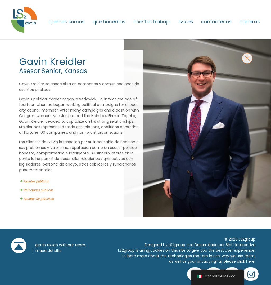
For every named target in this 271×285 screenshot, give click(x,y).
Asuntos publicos (36, 181)
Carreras (250, 22)
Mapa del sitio (48, 250)
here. (250, 261)
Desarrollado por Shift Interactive (225, 244)
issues (185, 22)
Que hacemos (109, 22)
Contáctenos (216, 22)
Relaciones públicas (38, 190)
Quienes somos (66, 22)
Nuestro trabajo (151, 22)
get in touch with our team (60, 245)
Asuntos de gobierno (39, 199)
